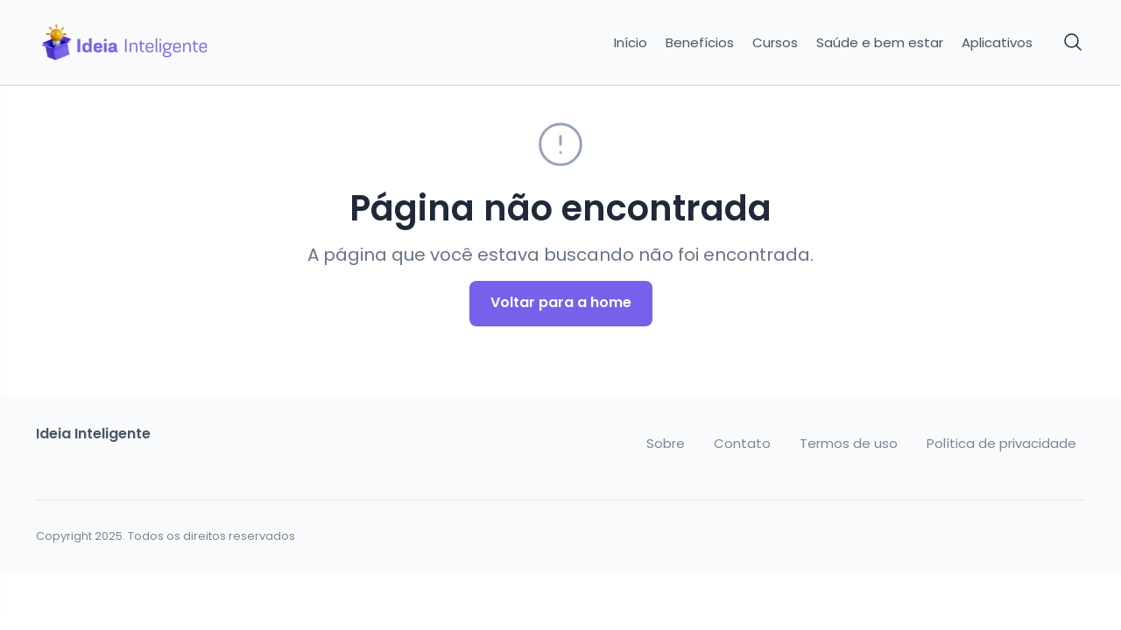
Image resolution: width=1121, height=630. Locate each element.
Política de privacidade (1001, 443)
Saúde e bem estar (879, 43)
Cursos (775, 43)
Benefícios (700, 43)
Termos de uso (849, 443)
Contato (742, 443)
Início (630, 43)
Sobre (665, 443)
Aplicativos (997, 43)
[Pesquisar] (1073, 43)
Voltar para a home (560, 302)
